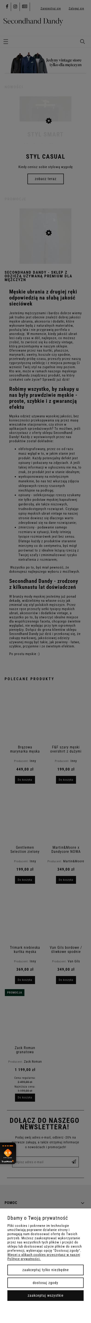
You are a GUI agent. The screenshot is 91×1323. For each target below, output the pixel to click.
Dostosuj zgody (45, 1283)
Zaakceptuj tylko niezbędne (45, 1270)
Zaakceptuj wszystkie (46, 1295)
